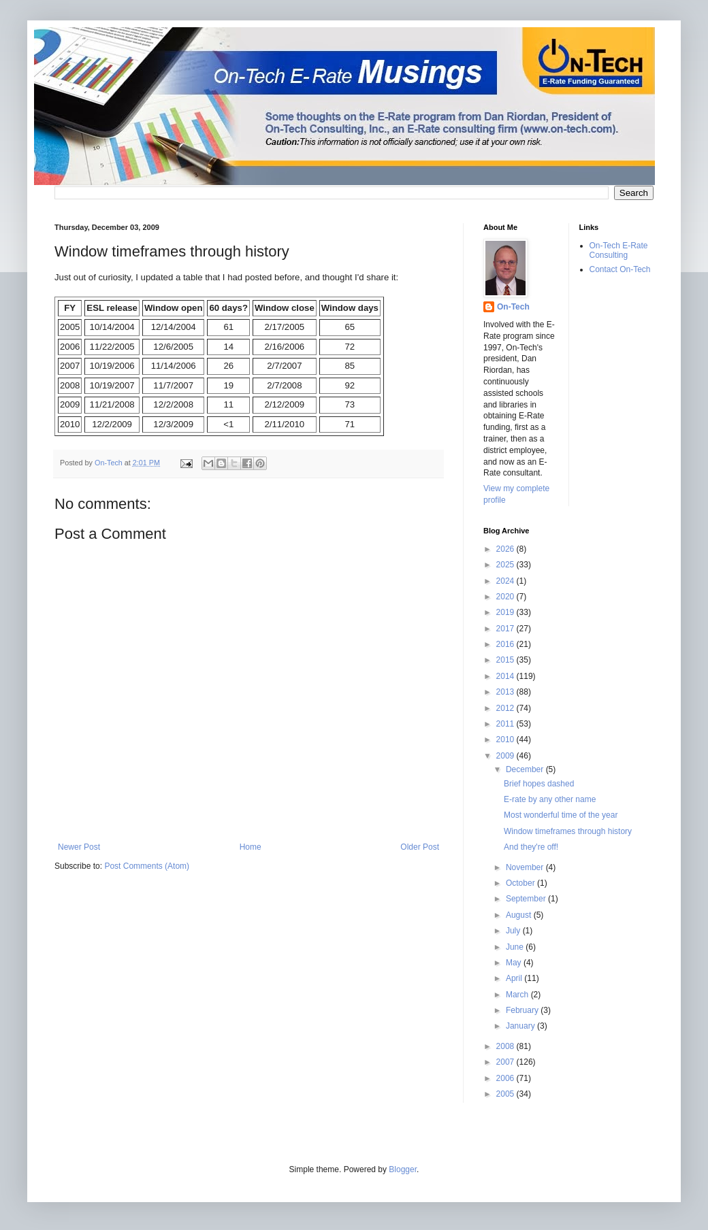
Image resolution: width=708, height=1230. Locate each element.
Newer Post (79, 847)
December (526, 769)
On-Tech (513, 307)
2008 (506, 1046)
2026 (506, 549)
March (518, 994)
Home (250, 847)
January (521, 1026)
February (523, 1010)
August (520, 915)
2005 (506, 1094)
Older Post (419, 847)
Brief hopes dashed (539, 783)
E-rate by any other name (550, 799)
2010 (506, 739)
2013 (506, 692)
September (527, 898)
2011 (506, 724)
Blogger (403, 1169)
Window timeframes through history (568, 831)
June (516, 947)
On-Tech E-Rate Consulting (619, 250)
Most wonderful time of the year (560, 815)
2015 (506, 660)
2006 (506, 1078)
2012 (506, 708)
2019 (506, 612)
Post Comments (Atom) (146, 866)
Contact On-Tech (620, 269)
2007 (506, 1062)
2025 (506, 564)
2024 (506, 581)
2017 (506, 628)
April (515, 978)
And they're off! (531, 847)
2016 (506, 644)
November (526, 867)
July (514, 930)
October (521, 883)
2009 (506, 756)
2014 (506, 676)
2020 (506, 596)
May (515, 962)
